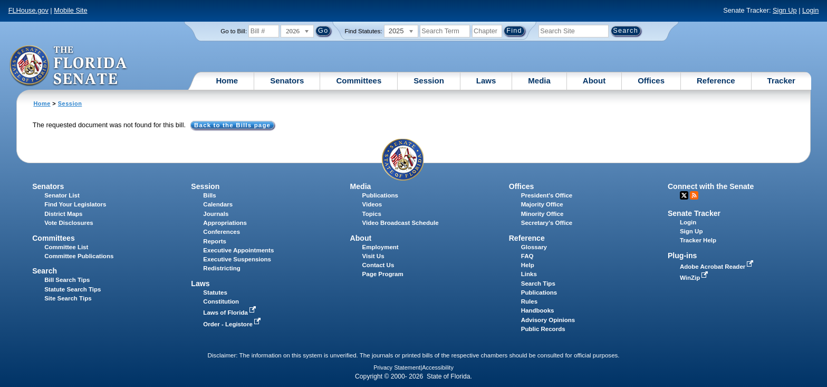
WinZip (695, 278)
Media (539, 80)
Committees (358, 80)
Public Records (543, 329)
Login (810, 10)
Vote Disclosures (68, 223)
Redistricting (221, 268)
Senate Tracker (694, 213)
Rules (529, 301)
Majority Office (542, 204)
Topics (371, 214)
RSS (694, 195)
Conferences (221, 232)
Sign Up (785, 10)
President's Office (546, 195)
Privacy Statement (396, 367)
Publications (380, 195)
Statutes (215, 292)
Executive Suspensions (237, 259)
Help (527, 265)
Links (529, 274)
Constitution (221, 301)
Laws (486, 80)
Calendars (218, 204)
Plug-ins (682, 255)
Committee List (66, 247)
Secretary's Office (546, 223)
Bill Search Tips (67, 280)
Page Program (382, 274)
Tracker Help (698, 240)
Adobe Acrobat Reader (718, 266)
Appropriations (225, 223)
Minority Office (542, 214)
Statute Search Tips (72, 289)
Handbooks (537, 310)
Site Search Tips (67, 298)
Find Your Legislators (75, 204)
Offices (651, 80)
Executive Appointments (238, 250)
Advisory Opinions (548, 320)
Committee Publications (78, 256)
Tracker (781, 80)
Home (227, 80)
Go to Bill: (233, 31)
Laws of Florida (230, 312)
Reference (716, 80)
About (594, 80)
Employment (380, 247)
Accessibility (438, 367)
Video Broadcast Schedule (400, 223)
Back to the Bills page (232, 125)
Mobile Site (70, 10)
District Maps (63, 214)
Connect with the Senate (711, 186)
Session (429, 80)
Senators (287, 80)
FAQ (527, 256)
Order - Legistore (233, 324)
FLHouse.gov (28, 10)
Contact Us (378, 265)
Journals (215, 214)
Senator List (62, 195)
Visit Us (373, 256)
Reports (214, 241)
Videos (372, 204)
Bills (209, 195)
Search (44, 271)
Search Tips (538, 283)
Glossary (534, 247)
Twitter (684, 195)
